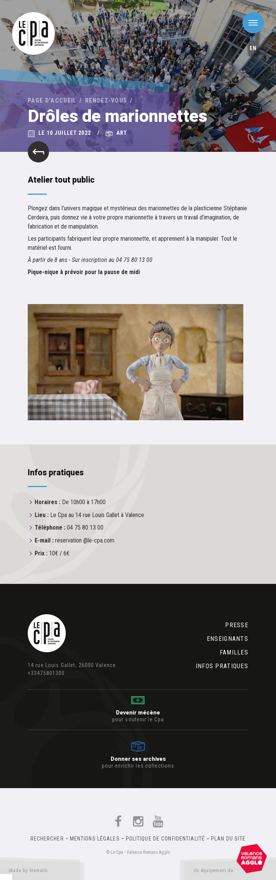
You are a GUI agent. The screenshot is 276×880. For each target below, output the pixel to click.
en (253, 48)
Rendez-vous (106, 100)
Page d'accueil (52, 100)
